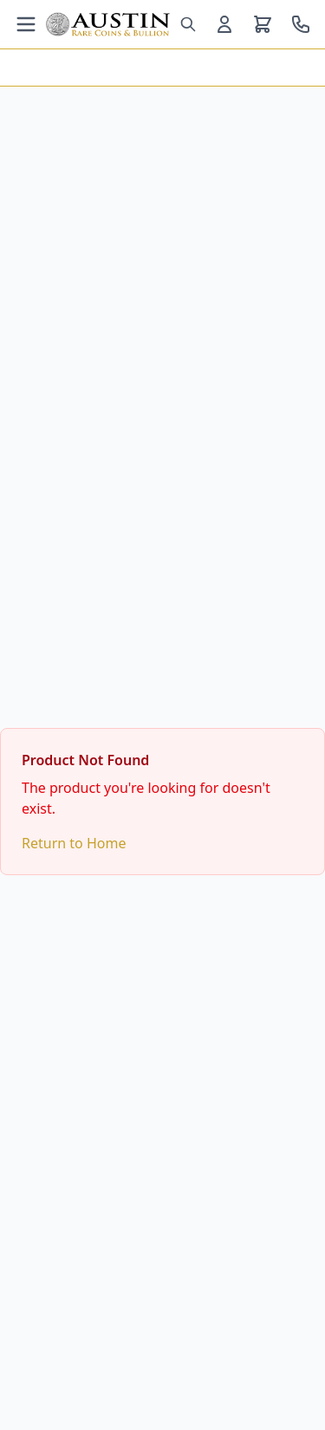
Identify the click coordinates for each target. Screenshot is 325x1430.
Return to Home (74, 843)
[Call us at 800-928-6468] (300, 24)
